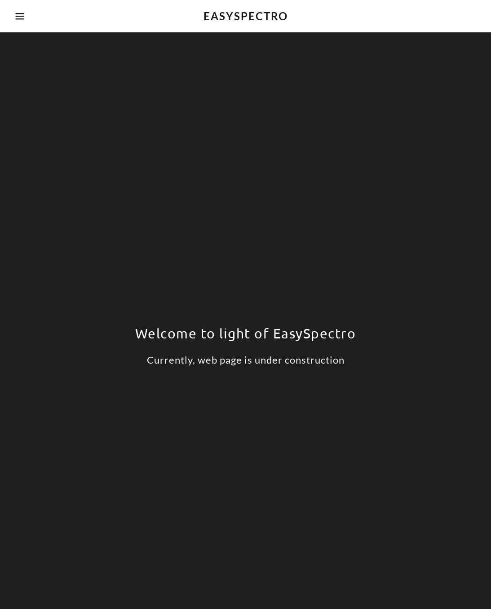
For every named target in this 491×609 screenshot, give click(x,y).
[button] (24, 16)
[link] (245, 17)
